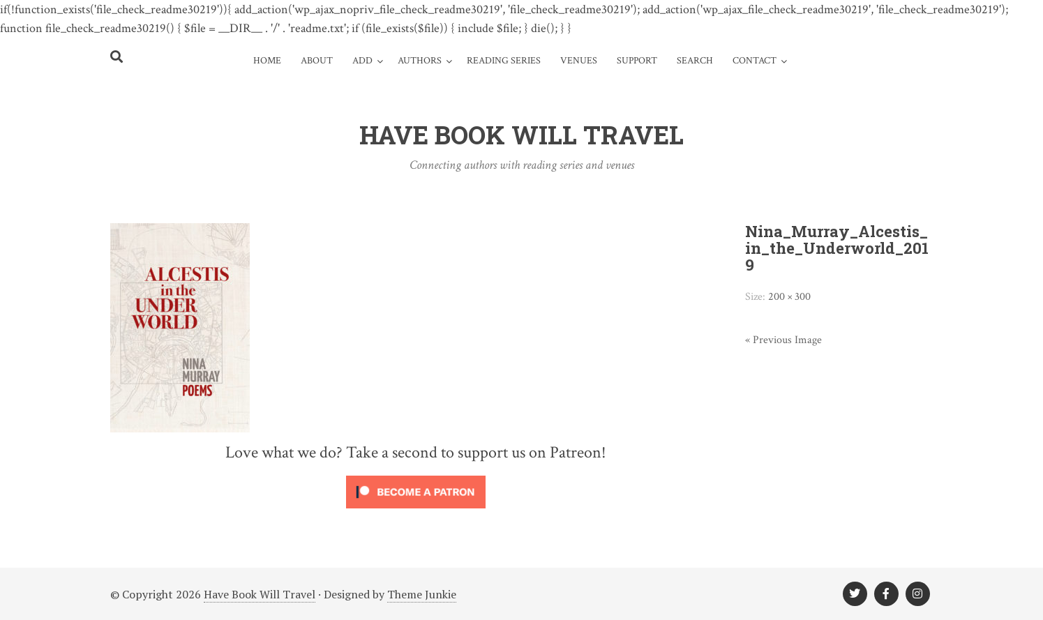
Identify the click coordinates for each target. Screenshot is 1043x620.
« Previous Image (783, 340)
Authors (420, 60)
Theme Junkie (421, 594)
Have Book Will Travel (259, 594)
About (317, 60)
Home (267, 60)
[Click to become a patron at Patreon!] (416, 511)
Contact (754, 60)
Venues (578, 60)
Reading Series (504, 60)
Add (362, 60)
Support (637, 60)
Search (695, 60)
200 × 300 (789, 296)
